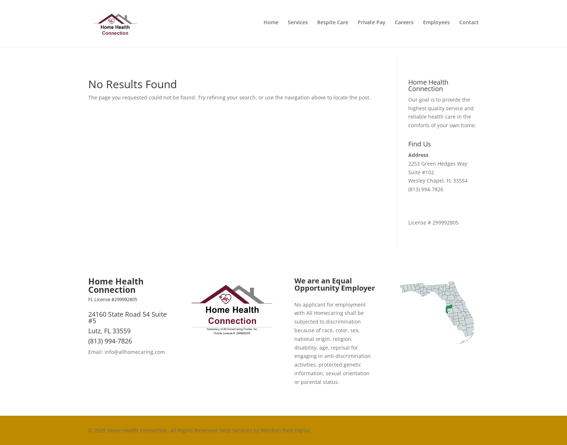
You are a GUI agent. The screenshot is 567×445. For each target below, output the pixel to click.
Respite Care (332, 25)
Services (298, 25)
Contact (469, 25)
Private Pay (371, 25)
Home (271, 25)
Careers (404, 25)
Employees (436, 25)
